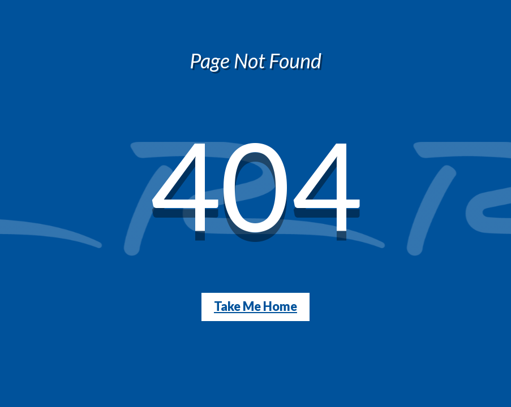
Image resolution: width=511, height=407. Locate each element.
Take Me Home (255, 306)
